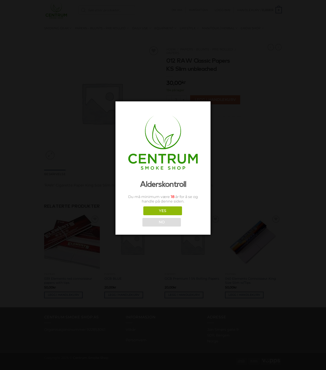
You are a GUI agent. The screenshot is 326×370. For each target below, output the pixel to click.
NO (162, 222)
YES (162, 211)
